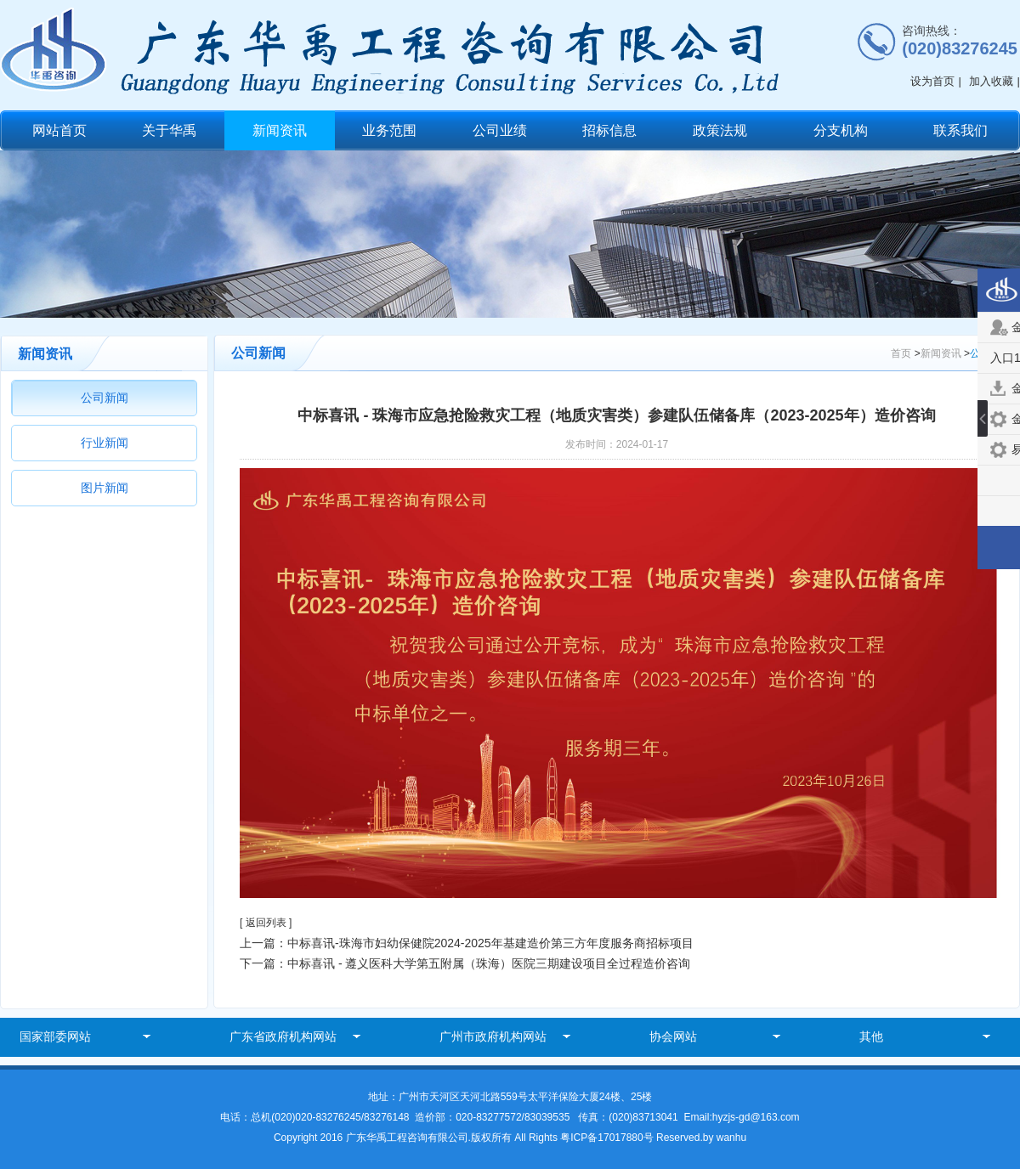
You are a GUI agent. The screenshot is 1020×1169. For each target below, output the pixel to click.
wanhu (731, 1138)
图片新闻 (104, 487)
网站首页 (59, 130)
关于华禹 (169, 130)
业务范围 (389, 130)
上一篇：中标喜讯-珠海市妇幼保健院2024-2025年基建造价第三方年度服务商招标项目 (467, 943)
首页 (901, 353)
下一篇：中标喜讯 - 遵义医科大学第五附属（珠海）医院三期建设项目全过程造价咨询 (465, 963)
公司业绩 (500, 130)
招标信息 (609, 130)
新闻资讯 (279, 130)
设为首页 (932, 81)
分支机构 (840, 130)
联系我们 (960, 130)
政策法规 (720, 130)
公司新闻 (104, 397)
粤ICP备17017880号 (608, 1138)
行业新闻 (104, 442)
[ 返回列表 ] (266, 923)
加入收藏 (991, 81)
